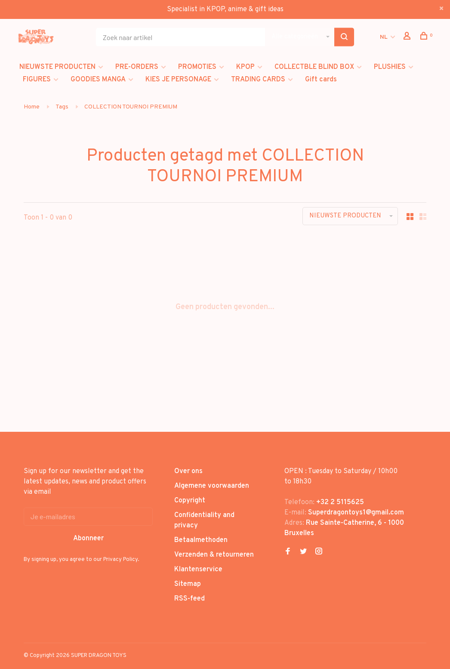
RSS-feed (189, 599)
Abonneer (88, 538)
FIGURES (37, 79)
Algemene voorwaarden (211, 486)
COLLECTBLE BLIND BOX (314, 67)
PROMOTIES (197, 67)
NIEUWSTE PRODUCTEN (57, 67)
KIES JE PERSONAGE (178, 79)
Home (32, 107)
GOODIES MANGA (98, 79)
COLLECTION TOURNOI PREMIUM (130, 107)
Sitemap (187, 584)
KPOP (245, 67)
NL (384, 37)
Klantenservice (198, 569)
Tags (61, 107)
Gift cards (321, 79)
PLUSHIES (390, 67)
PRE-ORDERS (136, 67)
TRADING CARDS (258, 79)
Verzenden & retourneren (214, 555)
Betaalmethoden (201, 540)
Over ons (188, 471)
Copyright (189, 500)
